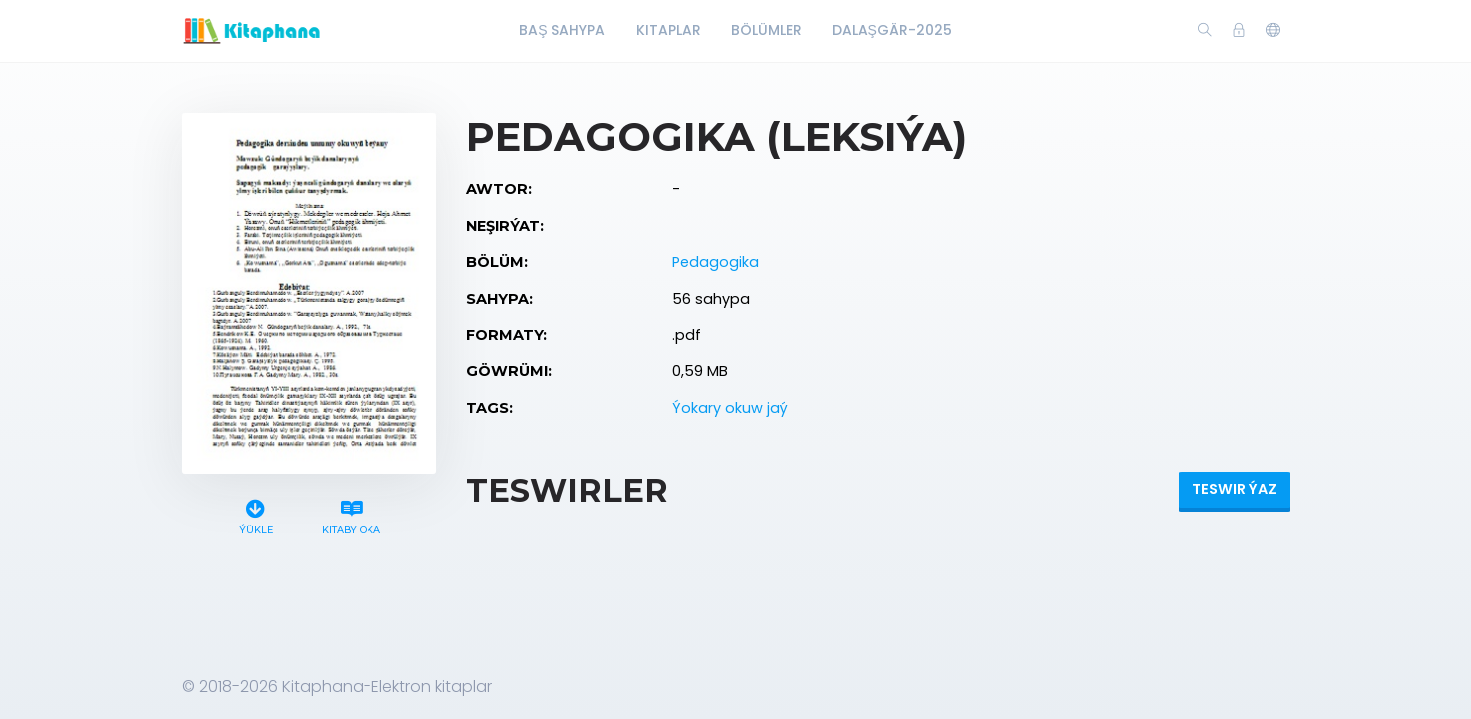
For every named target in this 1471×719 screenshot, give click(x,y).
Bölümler (766, 30)
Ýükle (255, 514)
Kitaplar (668, 30)
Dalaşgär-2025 (892, 30)
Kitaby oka (350, 514)
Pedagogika (715, 262)
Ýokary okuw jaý (730, 408)
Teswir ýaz (1234, 489)
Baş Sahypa (562, 30)
